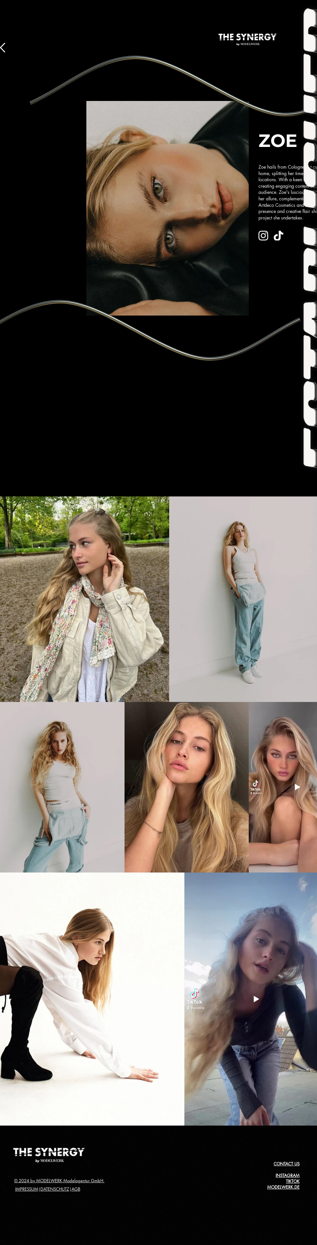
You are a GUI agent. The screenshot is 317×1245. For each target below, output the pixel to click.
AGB (75, 1189)
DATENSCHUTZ (54, 1189)
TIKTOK (293, 1181)
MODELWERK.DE (283, 1187)
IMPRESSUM (26, 1189)
